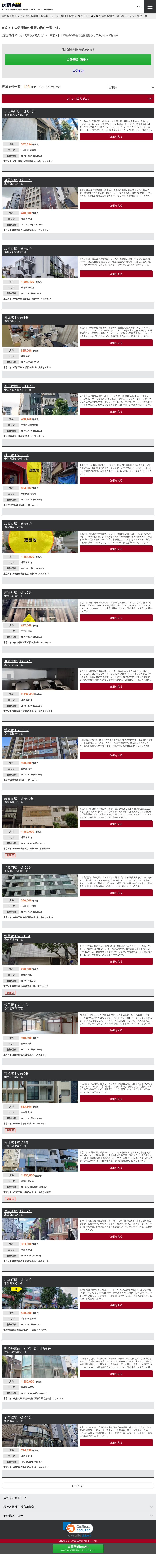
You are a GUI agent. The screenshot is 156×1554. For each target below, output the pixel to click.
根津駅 (26, 1192)
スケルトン (47, 161)
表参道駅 (27, 298)
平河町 (33, 906)
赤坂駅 (26, 367)
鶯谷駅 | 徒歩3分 (16, 730)
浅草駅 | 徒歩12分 (17, 936)
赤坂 (28, 356)
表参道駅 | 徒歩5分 (18, 523)
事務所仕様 (45, 848)
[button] (78, 1529)
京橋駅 (23, 1123)
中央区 (24, 425)
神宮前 (31, 287)
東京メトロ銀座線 (88, 16)
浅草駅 (23, 986)
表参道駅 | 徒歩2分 (18, 1211)
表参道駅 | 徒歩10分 (19, 798)
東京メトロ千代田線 (13, 298)
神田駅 (15, 504)
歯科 (48, 367)
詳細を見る (116, 136)
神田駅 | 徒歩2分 (16, 455)
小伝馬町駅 (28, 161)
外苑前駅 (24, 230)
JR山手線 (7, 504)
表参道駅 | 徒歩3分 (18, 1417)
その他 (43, 1329)
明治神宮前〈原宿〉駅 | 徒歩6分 (27, 1348)
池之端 (31, 1181)
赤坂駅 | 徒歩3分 (16, 317)
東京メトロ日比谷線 (13, 161)
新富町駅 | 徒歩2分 (18, 592)
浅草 (30, 974)
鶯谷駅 (15, 779)
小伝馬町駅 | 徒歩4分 (19, 111)
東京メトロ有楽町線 (13, 642)
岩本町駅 (18, 1329)
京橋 (30, 1112)
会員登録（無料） (78, 59)
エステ (49, 711)
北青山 (29, 699)
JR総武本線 (8, 436)
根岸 (30, 768)
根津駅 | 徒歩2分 (16, 1142)
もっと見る (78, 1485)
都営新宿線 (8, 1329)
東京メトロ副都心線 (13, 1398)
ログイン (78, 70)
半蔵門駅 (27, 917)
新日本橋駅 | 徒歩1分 (19, 386)
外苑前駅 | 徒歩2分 (18, 661)
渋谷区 (24, 287)
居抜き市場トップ (12, 16)
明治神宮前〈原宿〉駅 (33, 1398)
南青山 (29, 218)
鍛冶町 (33, 493)
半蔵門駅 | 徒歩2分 (18, 867)
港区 (23, 218)
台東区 (24, 768)
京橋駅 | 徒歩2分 (16, 1073)
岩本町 (33, 150)
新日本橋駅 (19, 436)
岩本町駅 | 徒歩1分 (18, 1280)
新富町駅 (27, 642)
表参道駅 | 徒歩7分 (18, 248)
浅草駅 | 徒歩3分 (16, 1005)
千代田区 (25, 150)
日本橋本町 (33, 425)
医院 (48, 1192)
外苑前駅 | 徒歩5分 (18, 180)
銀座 (30, 631)
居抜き (41, 367)
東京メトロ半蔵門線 (13, 917)
